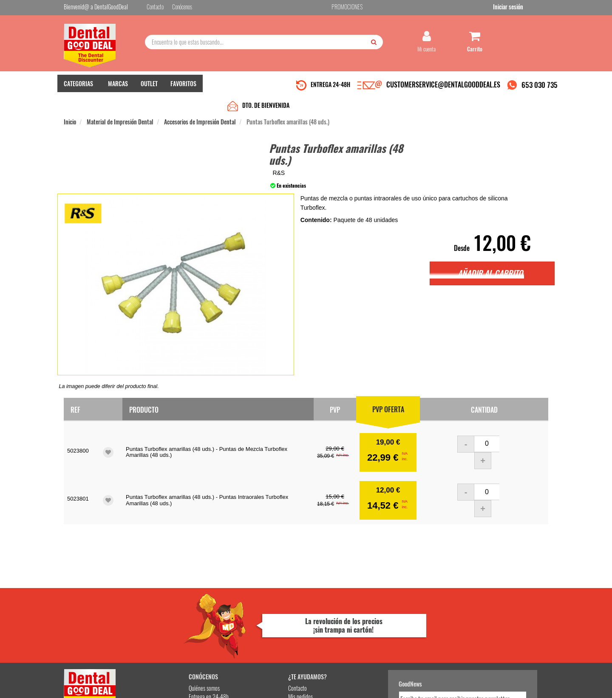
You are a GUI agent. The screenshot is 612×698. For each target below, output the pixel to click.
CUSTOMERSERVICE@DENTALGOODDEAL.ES (443, 90)
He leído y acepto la (365, 622)
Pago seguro (160, 610)
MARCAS (118, 89)
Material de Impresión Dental (120, 106)
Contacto (239, 593)
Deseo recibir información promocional (368, 637)
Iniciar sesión (533, 7)
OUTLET (149, 89)
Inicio (70, 106)
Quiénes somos (162, 593)
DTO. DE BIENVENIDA (265, 90)
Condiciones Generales (410, 684)
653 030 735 (539, 90)
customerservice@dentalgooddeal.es (332, 684)
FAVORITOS (183, 89)
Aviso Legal (376, 684)
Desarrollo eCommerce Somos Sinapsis (96, 690)
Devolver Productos (249, 610)
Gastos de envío (163, 619)
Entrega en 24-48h (167, 602)
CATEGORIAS (78, 89)
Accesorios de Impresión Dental (200, 106)
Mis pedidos (242, 602)
